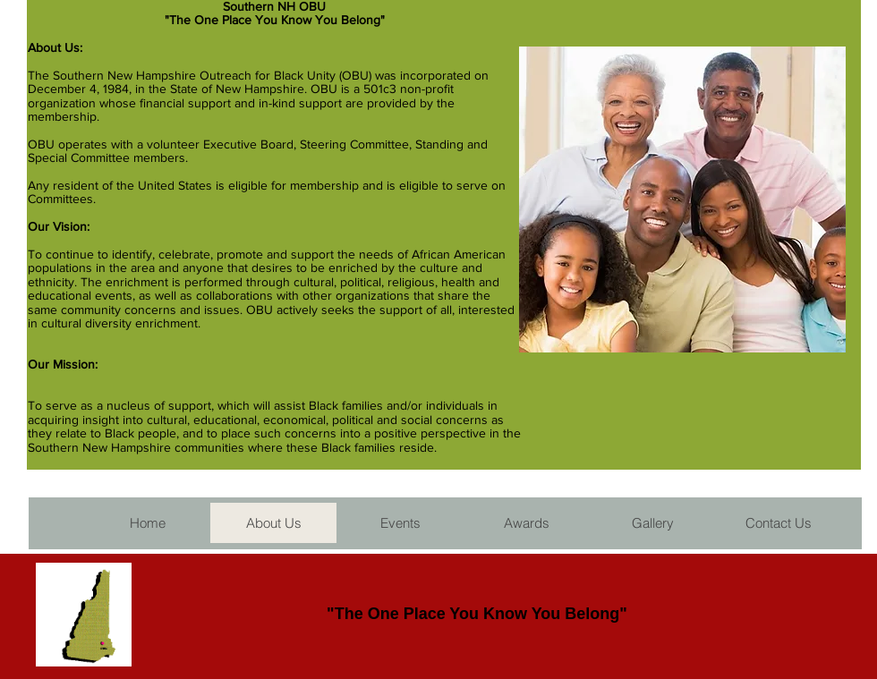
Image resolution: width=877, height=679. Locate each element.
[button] (399, 523)
